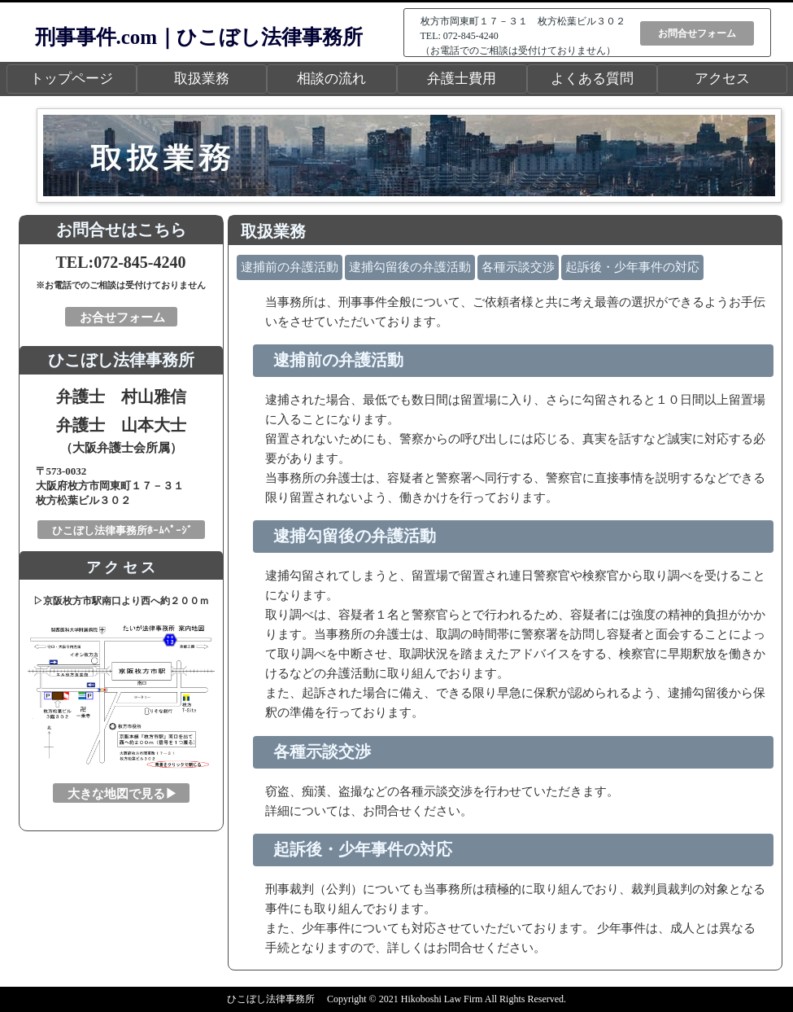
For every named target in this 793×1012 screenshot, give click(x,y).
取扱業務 (201, 78)
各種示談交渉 (518, 267)
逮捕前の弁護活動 (289, 267)
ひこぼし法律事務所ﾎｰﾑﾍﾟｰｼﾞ (122, 530)
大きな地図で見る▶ (122, 793)
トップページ (71, 78)
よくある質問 (592, 78)
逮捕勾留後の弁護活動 (410, 267)
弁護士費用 (461, 78)
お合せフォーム (122, 317)
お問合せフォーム (697, 33)
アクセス (722, 78)
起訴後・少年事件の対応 (632, 267)
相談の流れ (331, 78)
